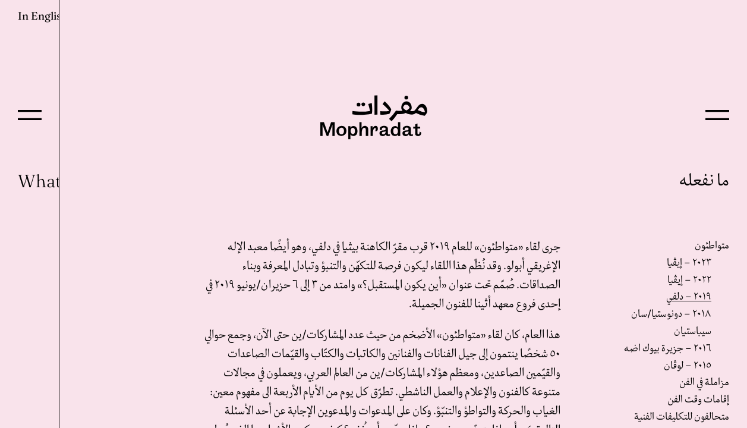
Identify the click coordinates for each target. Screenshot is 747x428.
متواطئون (712, 245)
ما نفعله (704, 181)
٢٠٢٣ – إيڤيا (689, 263)
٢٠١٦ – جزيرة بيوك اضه (667, 348)
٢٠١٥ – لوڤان (687, 365)
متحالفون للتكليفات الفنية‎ (681, 417)
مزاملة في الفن (704, 382)
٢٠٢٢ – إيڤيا (689, 280)
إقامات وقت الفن (698, 399)
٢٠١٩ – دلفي (688, 296)
